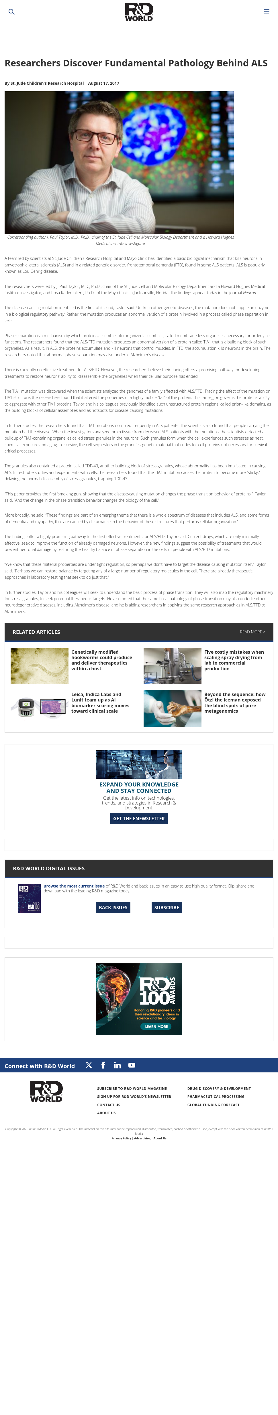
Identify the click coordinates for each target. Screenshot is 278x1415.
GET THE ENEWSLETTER (139, 818)
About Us (106, 1112)
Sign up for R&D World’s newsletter (134, 1096)
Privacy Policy (121, 1138)
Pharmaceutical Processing (216, 1096)
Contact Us (108, 1104)
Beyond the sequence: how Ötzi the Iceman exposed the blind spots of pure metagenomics (235, 702)
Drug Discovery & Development (219, 1088)
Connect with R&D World (40, 1066)
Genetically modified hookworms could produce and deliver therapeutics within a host (101, 660)
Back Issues (113, 907)
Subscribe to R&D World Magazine (132, 1088)
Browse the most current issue (74, 886)
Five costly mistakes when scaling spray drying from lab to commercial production (234, 660)
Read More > (252, 632)
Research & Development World (139, 12)
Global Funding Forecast (213, 1104)
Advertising (142, 1138)
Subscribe (166, 907)
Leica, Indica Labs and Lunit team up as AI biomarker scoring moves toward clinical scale (100, 702)
